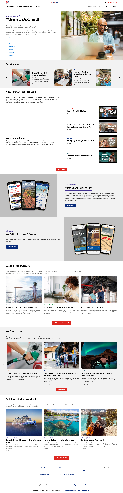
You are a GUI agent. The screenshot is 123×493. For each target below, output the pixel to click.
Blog (10, 37)
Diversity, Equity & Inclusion (66, 474)
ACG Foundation (82, 471)
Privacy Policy (72, 485)
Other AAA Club (85, 491)
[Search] (96, 6)
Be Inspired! (70, 205)
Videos (11, 55)
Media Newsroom (44, 474)
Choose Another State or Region (72, 491)
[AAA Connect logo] (55, 2)
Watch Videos (61, 169)
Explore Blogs (61, 389)
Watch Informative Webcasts (61, 323)
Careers (61, 471)
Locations (80, 468)
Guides (11, 43)
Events (38, 6)
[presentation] (6, 77)
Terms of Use (84, 485)
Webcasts (11, 52)
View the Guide (12, 247)
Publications (12, 46)
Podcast (11, 49)
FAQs (60, 468)
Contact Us (42, 468)
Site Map (61, 485)
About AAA (42, 471)
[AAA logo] (7, 2)
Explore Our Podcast (61, 458)
